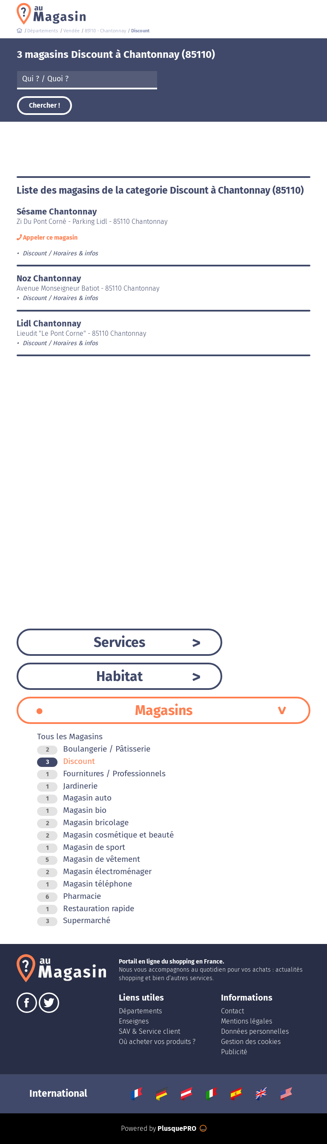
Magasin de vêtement (88, 859)
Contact (232, 1011)
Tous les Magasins (70, 736)
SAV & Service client (149, 1031)
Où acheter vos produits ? (157, 1042)
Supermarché (73, 920)
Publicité (234, 1052)
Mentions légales (246, 1021)
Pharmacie (69, 896)
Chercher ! (44, 105)
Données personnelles (255, 1031)
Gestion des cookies (251, 1042)
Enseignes (134, 1021)
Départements (140, 1011)
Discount (66, 761)
